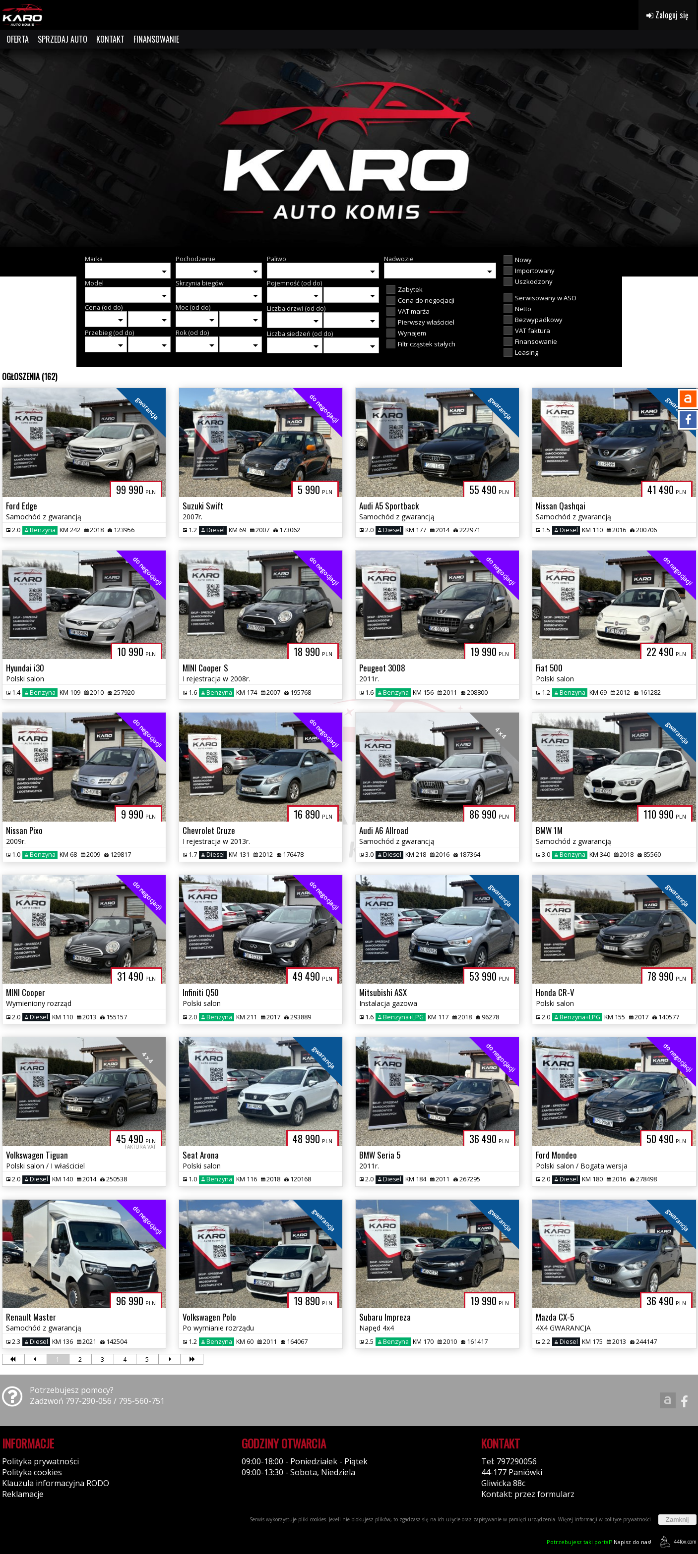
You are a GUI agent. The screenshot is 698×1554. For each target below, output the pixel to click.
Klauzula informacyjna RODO (55, 1483)
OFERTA (17, 39)
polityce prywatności (627, 1519)
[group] (349, 148)
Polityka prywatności (40, 1461)
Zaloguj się (667, 15)
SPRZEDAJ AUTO (62, 39)
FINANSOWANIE (156, 39)
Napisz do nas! (599, 1542)
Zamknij (677, 1519)
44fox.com (676, 1542)
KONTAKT (110, 39)
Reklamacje (23, 1494)
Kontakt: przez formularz (527, 1494)
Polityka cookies (32, 1472)
